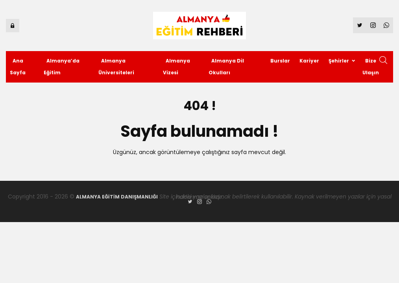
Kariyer (309, 60)
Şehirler (339, 60)
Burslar (280, 60)
